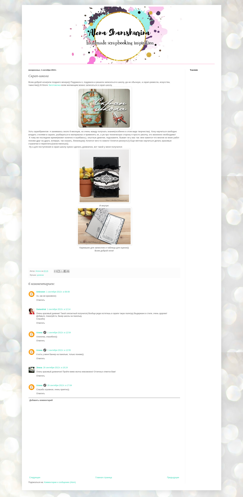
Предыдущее (173, 477)
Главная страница (103, 477)
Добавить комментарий (41, 400)
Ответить (40, 300)
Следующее (34, 477)
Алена (39, 332)
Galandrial (41, 309)
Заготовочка (54, 85)
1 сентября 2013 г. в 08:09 (58, 292)
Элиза (39, 367)
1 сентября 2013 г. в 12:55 (59, 350)
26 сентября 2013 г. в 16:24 (55, 367)
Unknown (40, 292)
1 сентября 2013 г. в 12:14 (58, 309)
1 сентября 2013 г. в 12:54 (59, 332)
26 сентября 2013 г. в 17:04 (59, 385)
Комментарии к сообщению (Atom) (60, 482)
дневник (40, 275)
